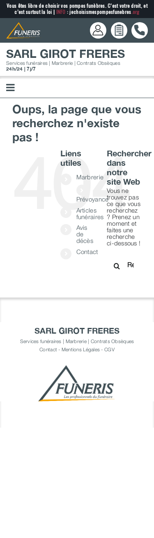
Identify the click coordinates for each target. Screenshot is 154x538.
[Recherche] (117, 266)
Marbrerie (89, 177)
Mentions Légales (81, 349)
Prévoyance (92, 199)
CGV (109, 349)
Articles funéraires (90, 213)
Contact (87, 251)
